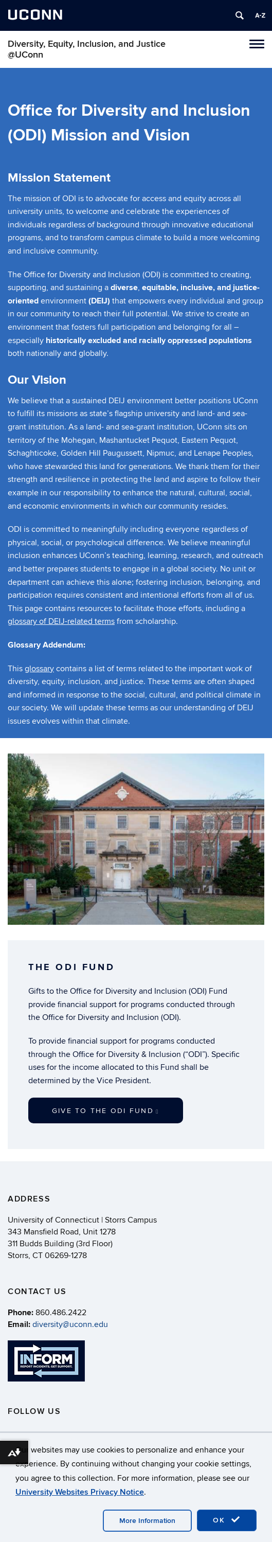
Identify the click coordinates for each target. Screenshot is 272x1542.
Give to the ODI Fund (105, 1110)
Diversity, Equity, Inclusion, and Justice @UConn (87, 49)
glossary (39, 669)
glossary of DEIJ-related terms (61, 621)
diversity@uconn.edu (70, 1324)
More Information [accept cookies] (147, 1520)
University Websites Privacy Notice (79, 1492)
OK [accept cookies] (227, 1520)
